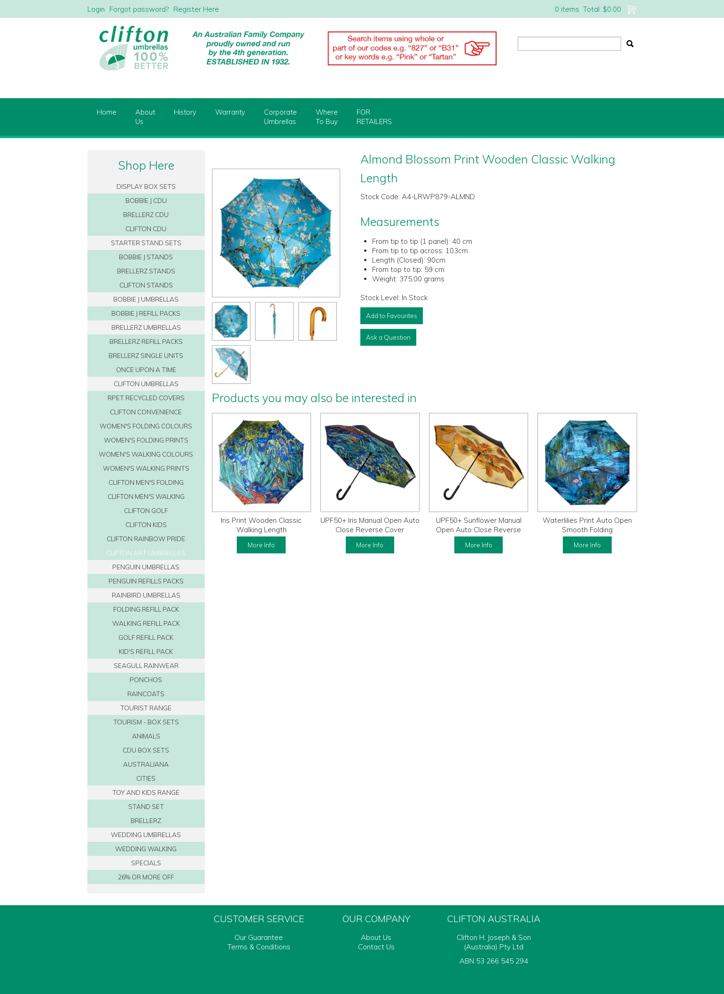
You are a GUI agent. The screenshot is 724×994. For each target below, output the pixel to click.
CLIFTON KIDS (146, 524)
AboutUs (145, 117)
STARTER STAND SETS (146, 243)
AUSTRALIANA (146, 764)
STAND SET (146, 806)
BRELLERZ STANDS (146, 271)
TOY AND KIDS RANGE (145, 792)
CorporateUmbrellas (280, 117)
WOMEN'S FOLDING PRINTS (146, 440)
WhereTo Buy (327, 117)
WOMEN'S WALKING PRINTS (146, 468)
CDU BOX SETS (146, 750)
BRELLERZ (146, 820)
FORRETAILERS (374, 117)
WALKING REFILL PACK (146, 623)
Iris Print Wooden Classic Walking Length (261, 525)
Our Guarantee (258, 937)
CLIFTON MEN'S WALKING (146, 496)
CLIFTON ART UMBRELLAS (146, 553)
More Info (261, 545)
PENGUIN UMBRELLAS (145, 567)
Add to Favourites (391, 315)
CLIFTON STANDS (146, 285)
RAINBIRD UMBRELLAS (146, 595)
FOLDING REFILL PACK (146, 609)
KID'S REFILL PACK (146, 651)
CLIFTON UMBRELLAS (146, 384)
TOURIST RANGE (145, 708)
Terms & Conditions (258, 946)
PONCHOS (146, 679)
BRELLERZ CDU (146, 214)
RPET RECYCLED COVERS (146, 398)
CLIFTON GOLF (146, 510)
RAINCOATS (145, 694)
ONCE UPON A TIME (146, 369)
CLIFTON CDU (145, 229)
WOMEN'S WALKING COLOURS (146, 454)
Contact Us (376, 946)
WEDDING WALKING (146, 849)
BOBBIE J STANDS (146, 257)
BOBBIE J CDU (146, 200)
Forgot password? (139, 9)
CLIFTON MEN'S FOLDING (146, 482)
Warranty (230, 112)
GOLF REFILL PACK (145, 637)
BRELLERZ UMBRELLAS (146, 327)
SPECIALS (146, 863)
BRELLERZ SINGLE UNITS (146, 355)
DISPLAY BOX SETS (146, 186)
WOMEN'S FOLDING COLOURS (146, 426)
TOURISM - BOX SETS (146, 722)
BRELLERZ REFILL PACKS (146, 341)
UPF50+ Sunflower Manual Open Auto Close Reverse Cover (479, 530)
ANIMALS (146, 736)
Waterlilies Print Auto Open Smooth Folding (587, 525)
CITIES (146, 778)
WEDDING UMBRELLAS (146, 835)
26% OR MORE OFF (146, 877)
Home (107, 112)
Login (96, 9)
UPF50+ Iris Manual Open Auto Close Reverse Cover (370, 525)
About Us (376, 937)
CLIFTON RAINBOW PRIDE (146, 539)
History (185, 112)
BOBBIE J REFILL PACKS (145, 313)
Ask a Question (388, 337)
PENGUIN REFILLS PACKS (146, 581)
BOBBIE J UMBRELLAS (146, 299)
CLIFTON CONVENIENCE (146, 412)
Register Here (196, 9)
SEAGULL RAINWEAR (146, 665)
